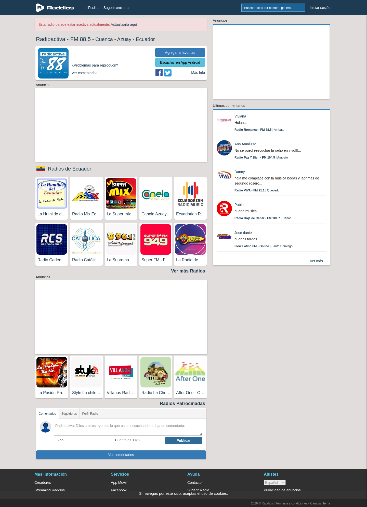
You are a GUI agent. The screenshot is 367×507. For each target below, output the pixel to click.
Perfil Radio (90, 413)
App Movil (118, 482)
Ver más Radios (188, 271)
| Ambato (259, 130)
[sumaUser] (152, 440)
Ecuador (145, 39)
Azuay (124, 39)
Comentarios (47, 413)
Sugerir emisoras (116, 8)
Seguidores (69, 413)
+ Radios (92, 8)
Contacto (194, 482)
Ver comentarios (121, 455)
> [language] (275, 482)
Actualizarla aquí (124, 24)
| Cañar (262, 218)
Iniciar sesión (320, 8)
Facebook (118, 490)
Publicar (184, 440)
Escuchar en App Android (180, 62)
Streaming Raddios (49, 490)
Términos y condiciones (291, 503)
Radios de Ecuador (69, 169)
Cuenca (104, 39)
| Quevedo (257, 190)
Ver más (316, 261)
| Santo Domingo (263, 246)
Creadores (42, 482)
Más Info (198, 73)
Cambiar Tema (320, 503)
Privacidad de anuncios (282, 490)
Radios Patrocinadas (182, 403)
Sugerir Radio (198, 490)
